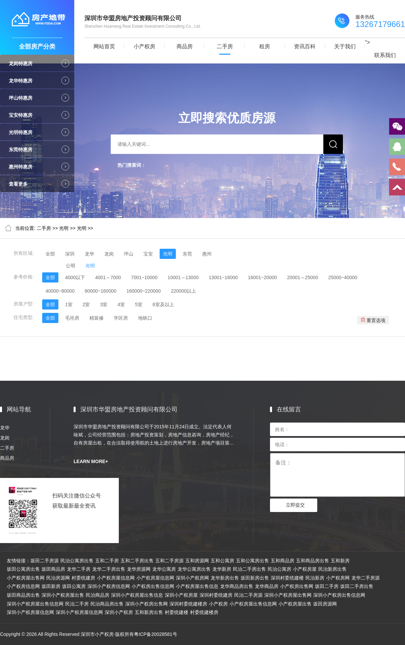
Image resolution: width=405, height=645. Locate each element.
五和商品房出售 (312, 560)
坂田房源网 (325, 603)
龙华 (89, 254)
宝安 (148, 254)
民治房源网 (58, 577)
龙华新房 (221, 569)
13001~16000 (223, 277)
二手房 (225, 46)
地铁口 (145, 318)
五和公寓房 (222, 560)
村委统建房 (83, 577)
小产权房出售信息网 (153, 586)
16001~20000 (262, 277)
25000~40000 (342, 277)
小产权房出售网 (296, 586)
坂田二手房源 (44, 560)
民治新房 (314, 577)
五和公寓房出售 (252, 560)
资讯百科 (305, 46)
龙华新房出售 (225, 577)
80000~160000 (100, 291)
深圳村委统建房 (216, 595)
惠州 (207, 254)
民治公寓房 (279, 569)
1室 (69, 304)
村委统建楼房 (204, 612)
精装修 (96, 318)
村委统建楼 (176, 612)
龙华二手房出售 (108, 569)
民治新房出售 (332, 569)
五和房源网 (197, 560)
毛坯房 (72, 318)
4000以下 (75, 277)
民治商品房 (97, 595)
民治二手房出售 (249, 569)
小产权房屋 (305, 569)
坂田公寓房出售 (23, 569)
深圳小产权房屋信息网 (30, 612)
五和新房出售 (149, 612)
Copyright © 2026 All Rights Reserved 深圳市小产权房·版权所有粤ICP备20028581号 (88, 634)
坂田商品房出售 (23, 595)
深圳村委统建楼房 (188, 603)
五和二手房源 (169, 560)
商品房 (185, 46)
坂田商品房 (53, 569)
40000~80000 (60, 291)
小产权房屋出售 (295, 603)
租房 (264, 46)
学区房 (121, 318)
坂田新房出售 (255, 577)
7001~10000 (144, 277)
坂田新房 (51, 586)
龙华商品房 (266, 586)
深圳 (70, 254)
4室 (121, 304)
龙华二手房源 (365, 577)
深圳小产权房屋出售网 (288, 595)
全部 (50, 254)
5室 (138, 304)
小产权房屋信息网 (116, 577)
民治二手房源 (248, 595)
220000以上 (183, 291)
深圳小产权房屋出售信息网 (35, 603)
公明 (70, 265)
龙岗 (109, 254)
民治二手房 (77, 603)
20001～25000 (302, 277)
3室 (103, 304)
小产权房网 (338, 577)
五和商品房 (282, 560)
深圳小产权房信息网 (108, 586)
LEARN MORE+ (91, 461)
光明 (64, 228)
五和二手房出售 (137, 560)
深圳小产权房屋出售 (63, 595)
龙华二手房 (78, 569)
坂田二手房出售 (356, 586)
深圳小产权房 (119, 612)
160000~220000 (144, 291)
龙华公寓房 (164, 569)
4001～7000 (108, 277)
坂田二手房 (327, 586)
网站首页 (104, 46)
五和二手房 (107, 560)
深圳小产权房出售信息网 (339, 595)
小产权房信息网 (23, 586)
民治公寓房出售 (76, 560)
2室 (86, 304)
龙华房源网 (139, 569)
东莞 (187, 254)
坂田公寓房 (74, 586)
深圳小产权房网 (192, 577)
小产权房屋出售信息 (197, 586)
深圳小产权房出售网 (146, 603)
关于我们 (345, 46)
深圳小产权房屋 (181, 595)
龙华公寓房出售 (194, 569)
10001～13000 (183, 277)
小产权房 (144, 46)
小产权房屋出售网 (26, 577)
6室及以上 (163, 304)
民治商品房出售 (107, 603)
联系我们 (385, 55)
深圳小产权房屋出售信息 (137, 595)
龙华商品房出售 (236, 586)
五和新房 (340, 560)
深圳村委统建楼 (287, 577)
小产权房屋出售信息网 (253, 603)
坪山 (128, 254)
